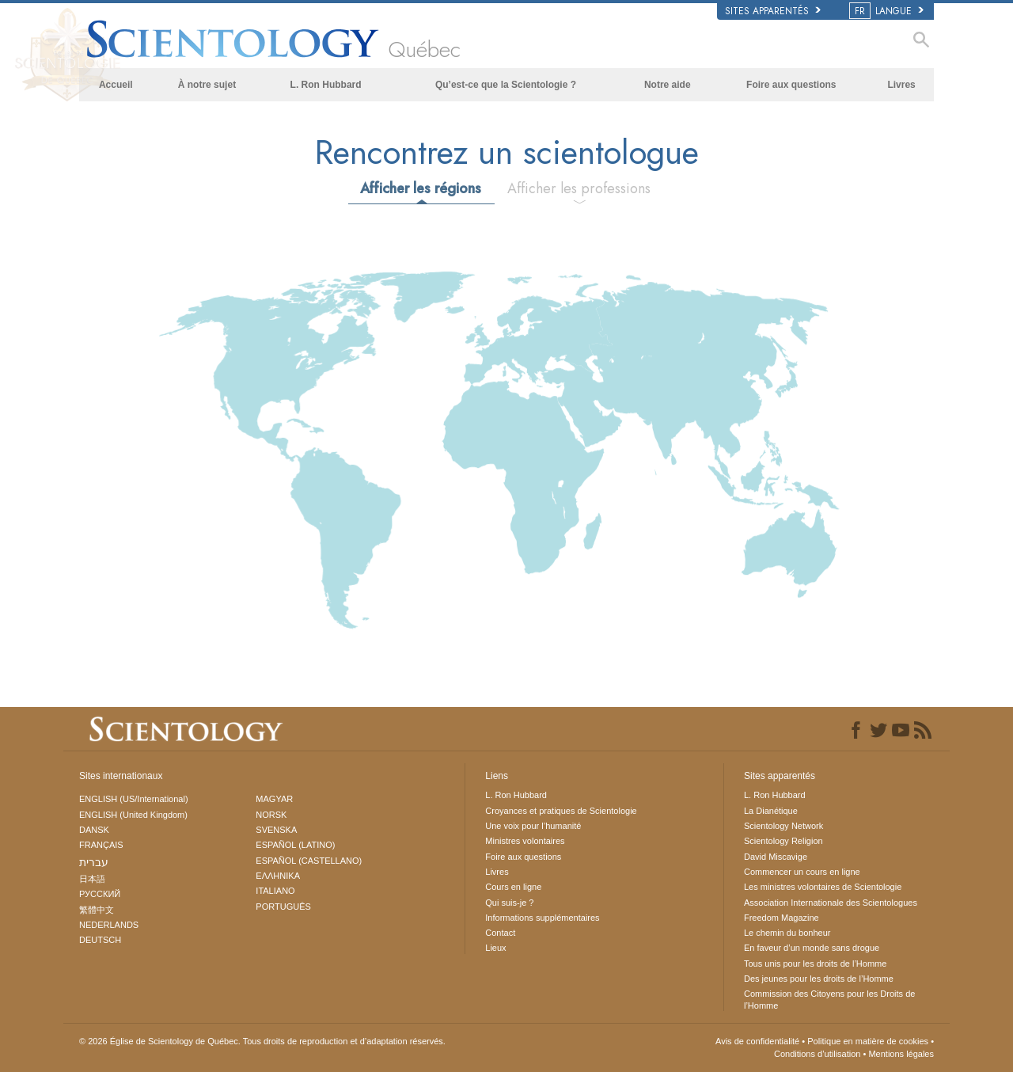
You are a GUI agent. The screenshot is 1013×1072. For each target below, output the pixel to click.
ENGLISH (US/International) (133, 799)
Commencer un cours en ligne (802, 871)
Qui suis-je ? (509, 902)
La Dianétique (771, 810)
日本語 (92, 879)
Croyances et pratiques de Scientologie (560, 810)
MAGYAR (274, 799)
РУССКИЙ (99, 894)
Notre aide (667, 84)
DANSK (94, 829)
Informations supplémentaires (542, 917)
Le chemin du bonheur (787, 932)
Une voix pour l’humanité (533, 826)
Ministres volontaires (524, 841)
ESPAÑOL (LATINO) (295, 845)
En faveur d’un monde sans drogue (811, 947)
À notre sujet (207, 84)
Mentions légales (901, 1054)
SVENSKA (276, 829)
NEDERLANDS (108, 924)
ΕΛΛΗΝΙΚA (278, 875)
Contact (500, 932)
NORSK (271, 814)
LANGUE (887, 11)
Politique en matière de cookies (867, 1041)
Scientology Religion (783, 841)
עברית (93, 862)
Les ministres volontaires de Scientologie (822, 886)
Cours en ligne (513, 886)
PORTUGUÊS (283, 906)
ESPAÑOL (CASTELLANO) (309, 860)
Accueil (116, 84)
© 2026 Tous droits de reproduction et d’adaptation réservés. (262, 1041)
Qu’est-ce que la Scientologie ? (505, 84)
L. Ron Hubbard (326, 84)
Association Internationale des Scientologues (830, 902)
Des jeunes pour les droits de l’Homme (818, 978)
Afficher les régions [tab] (420, 188)
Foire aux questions (791, 84)
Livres (901, 84)
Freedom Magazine (781, 917)
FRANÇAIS (101, 845)
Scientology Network (783, 826)
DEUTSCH (100, 940)
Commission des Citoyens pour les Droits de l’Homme (829, 999)
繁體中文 (96, 909)
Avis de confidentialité (757, 1041)
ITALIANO (275, 890)
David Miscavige (775, 856)
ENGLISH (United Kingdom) (133, 814)
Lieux (495, 947)
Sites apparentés (773, 11)
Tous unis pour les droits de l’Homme (815, 963)
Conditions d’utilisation (817, 1054)
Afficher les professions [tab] (579, 188)
